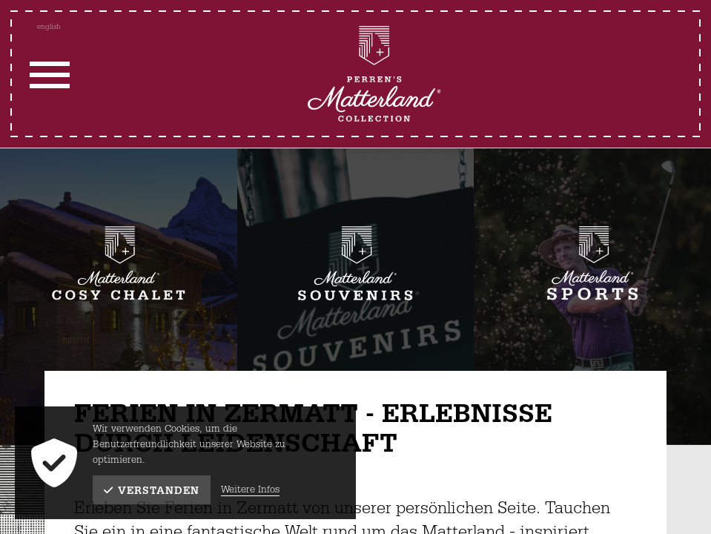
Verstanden (151, 491)
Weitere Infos (250, 489)
